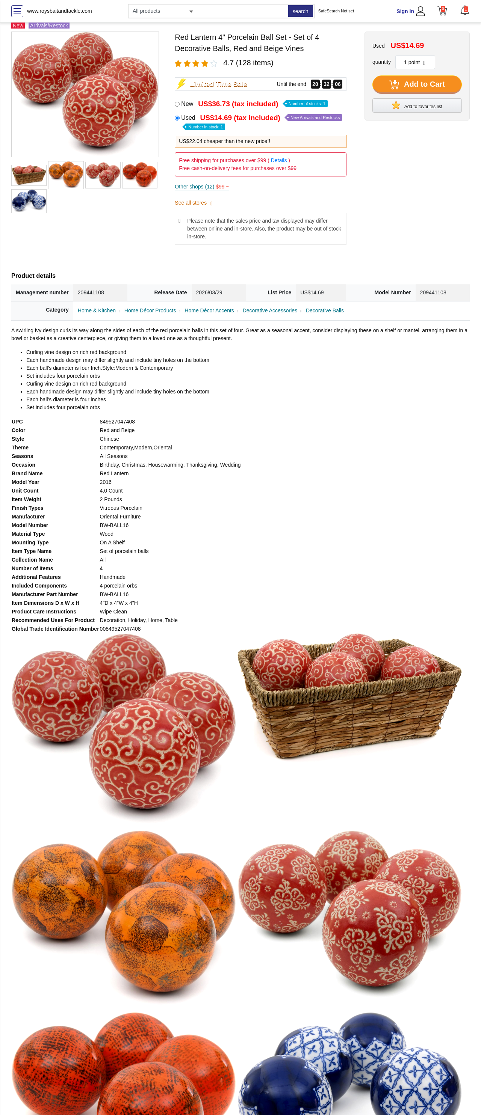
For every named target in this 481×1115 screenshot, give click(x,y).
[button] (465, 10)
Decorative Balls (325, 310)
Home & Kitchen (97, 310)
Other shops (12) (202, 187)
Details (279, 160)
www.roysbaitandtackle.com (59, 11)
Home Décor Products (150, 310)
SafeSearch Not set (336, 11)
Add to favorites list (417, 105)
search (301, 11)
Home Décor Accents (209, 310)
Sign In (405, 11)
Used (261, 122)
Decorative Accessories (270, 310)
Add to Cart (417, 85)
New (254, 104)
